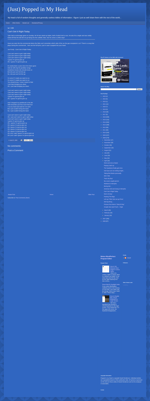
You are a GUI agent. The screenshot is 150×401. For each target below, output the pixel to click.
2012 (104, 127)
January (106, 215)
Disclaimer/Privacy (37, 23)
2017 (104, 114)
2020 (104, 106)
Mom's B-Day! (108, 194)
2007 (104, 218)
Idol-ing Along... (108, 201)
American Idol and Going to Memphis (115, 189)
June (105, 155)
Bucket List (26, 23)
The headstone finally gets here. (113, 168)
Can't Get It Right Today (111, 191)
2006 (104, 221)
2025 (104, 96)
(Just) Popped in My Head (37, 9)
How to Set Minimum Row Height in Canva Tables (115, 269)
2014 (104, 122)
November (107, 142)
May (105, 158)
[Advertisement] (121, 40)
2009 (104, 135)
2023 (104, 101)
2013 (104, 125)
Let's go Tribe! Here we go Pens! (113, 199)
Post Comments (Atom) (23, 198)
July (105, 153)
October (106, 145)
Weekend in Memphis (110, 183)
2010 (104, 132)
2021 (104, 104)
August (106, 150)
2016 (104, 117)
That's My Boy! (108, 178)
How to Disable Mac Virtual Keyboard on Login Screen (114, 298)
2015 (104, 119)
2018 (104, 112)
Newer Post (11, 194)
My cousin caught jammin (111, 181)
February (107, 212)
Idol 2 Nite (107, 176)
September (107, 148)
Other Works (16, 23)
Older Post (91, 194)
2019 (104, 109)
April (105, 160)
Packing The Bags (109, 196)
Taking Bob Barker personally (112, 173)
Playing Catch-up (109, 165)
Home (8, 23)
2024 (104, 99)
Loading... (126, 285)
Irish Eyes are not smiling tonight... (114, 170)
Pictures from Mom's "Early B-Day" (114, 204)
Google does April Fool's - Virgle (113, 207)
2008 (104, 138)
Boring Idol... (107, 186)
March (106, 210)
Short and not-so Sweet (111, 163)
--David (129, 258)
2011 (104, 130)
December (107, 140)
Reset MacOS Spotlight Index (111, 284)
